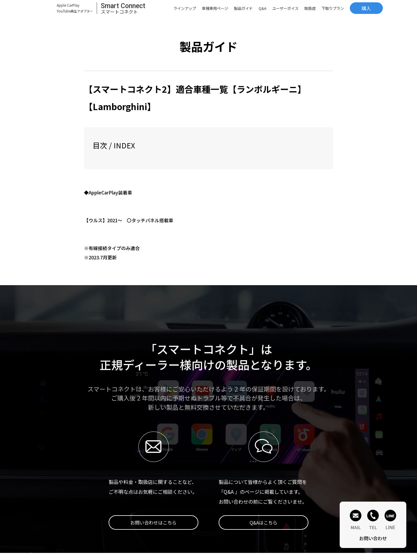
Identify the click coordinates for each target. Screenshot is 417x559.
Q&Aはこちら (263, 522)
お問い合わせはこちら (153, 522)
